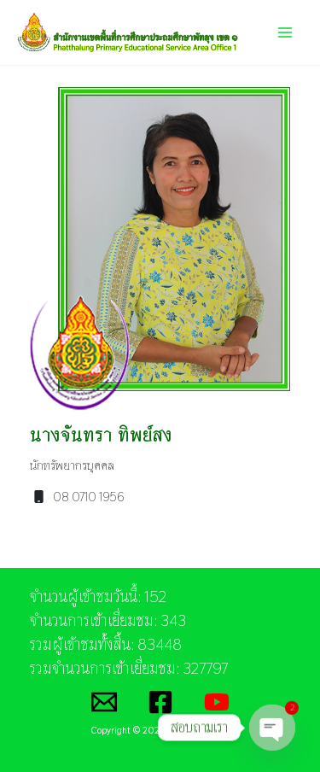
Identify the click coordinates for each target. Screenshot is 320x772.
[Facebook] (160, 702)
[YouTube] (217, 702)
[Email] (104, 702)
